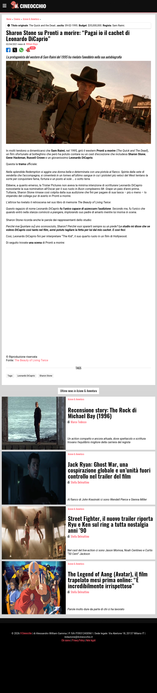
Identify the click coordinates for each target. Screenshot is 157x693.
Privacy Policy (78, 640)
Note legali (91, 640)
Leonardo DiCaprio (26, 376)
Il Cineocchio (26, 633)
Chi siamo (65, 640)
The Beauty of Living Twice (31, 360)
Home (8, 19)
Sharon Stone (46, 376)
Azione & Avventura (31, 19)
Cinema (17, 19)
